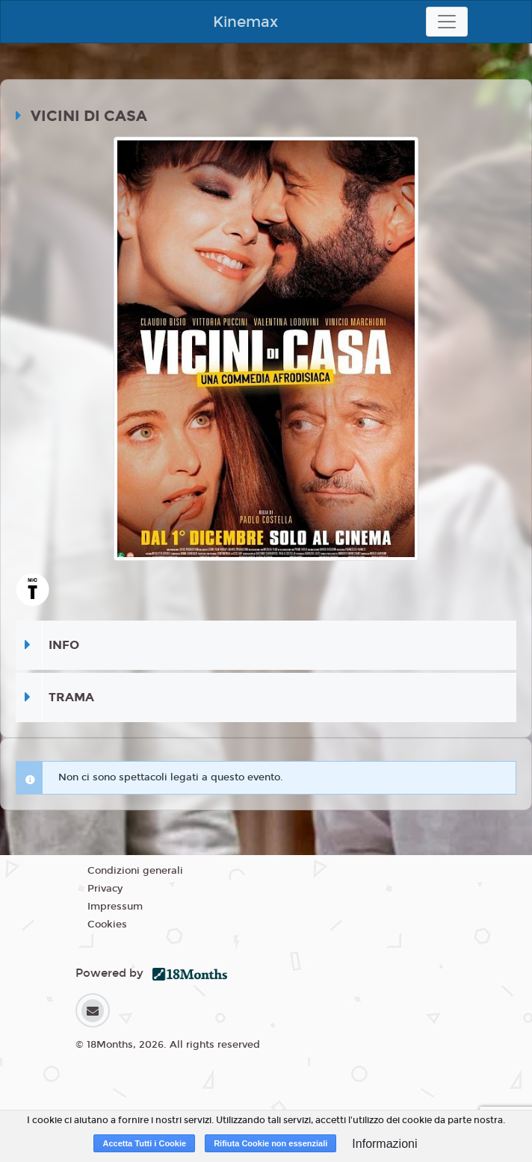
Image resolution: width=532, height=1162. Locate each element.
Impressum (115, 907)
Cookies (107, 924)
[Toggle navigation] (447, 22)
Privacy (105, 889)
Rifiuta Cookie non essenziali (270, 1143)
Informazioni (384, 1143)
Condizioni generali (135, 871)
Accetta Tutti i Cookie (144, 1143)
